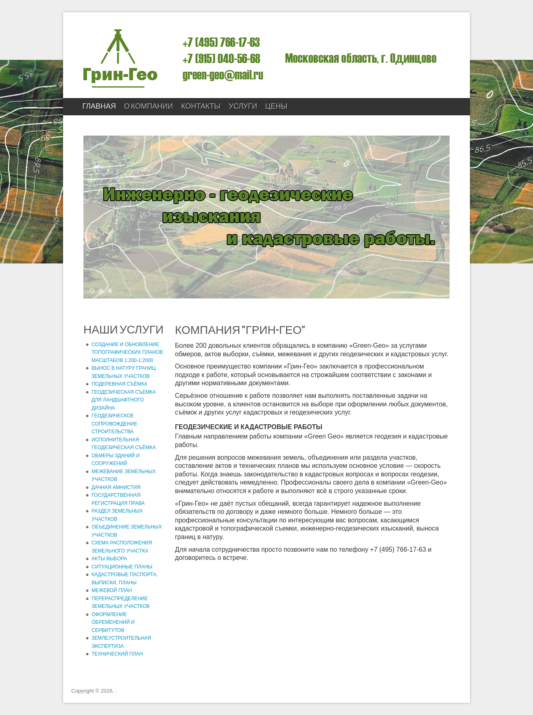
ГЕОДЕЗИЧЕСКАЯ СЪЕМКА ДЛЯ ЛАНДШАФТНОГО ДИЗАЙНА (124, 400)
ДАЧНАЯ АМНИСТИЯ (116, 487)
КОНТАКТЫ (201, 106)
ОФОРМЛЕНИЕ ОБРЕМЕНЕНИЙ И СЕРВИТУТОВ (113, 622)
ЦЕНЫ (276, 106)
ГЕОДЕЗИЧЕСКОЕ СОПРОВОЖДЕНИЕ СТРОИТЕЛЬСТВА (115, 423)
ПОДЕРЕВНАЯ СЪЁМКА (119, 384)
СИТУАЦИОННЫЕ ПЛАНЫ (122, 567)
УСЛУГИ (243, 106)
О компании (148, 106)
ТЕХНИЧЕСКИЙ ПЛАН (117, 654)
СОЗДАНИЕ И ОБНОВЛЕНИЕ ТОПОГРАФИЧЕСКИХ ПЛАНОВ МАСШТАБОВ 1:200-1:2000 (127, 352)
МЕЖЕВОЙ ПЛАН (112, 590)
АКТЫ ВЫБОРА (109, 558)
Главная (99, 106)
